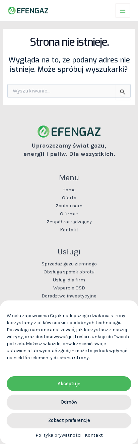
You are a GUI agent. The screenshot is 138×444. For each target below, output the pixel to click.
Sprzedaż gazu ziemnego (69, 264)
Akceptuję (69, 384)
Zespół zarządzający (69, 222)
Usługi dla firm (69, 280)
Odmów (69, 402)
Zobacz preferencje (69, 420)
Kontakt (94, 435)
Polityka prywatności (58, 435)
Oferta (69, 198)
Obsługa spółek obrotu (69, 272)
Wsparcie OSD (69, 288)
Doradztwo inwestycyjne (69, 296)
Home (69, 190)
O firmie (69, 214)
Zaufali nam (69, 206)
